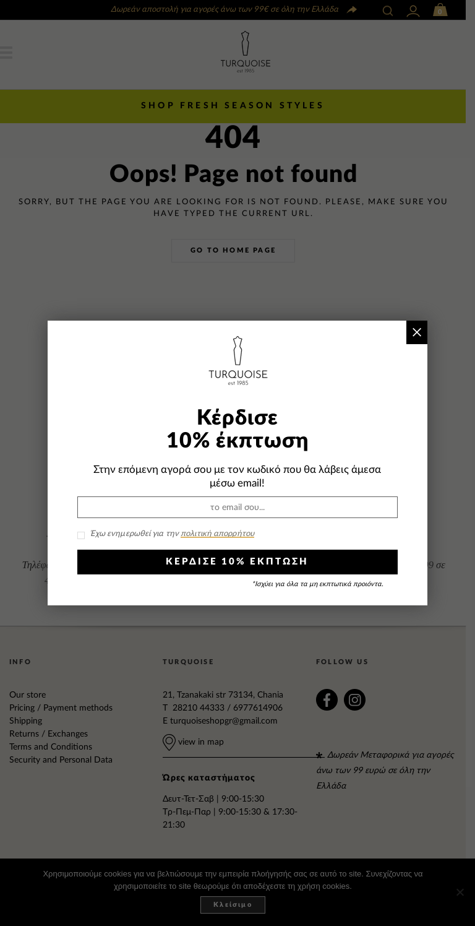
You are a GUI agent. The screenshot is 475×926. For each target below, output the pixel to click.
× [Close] (417, 332)
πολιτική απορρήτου (217, 534)
